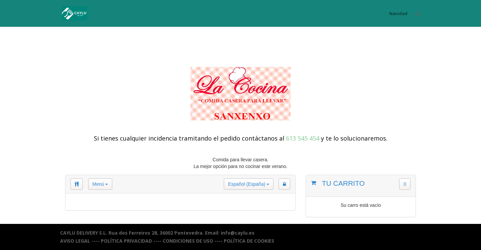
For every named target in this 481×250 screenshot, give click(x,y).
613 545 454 (302, 138)
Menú (100, 184)
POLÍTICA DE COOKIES (249, 241)
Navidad (398, 13)
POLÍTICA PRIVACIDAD (126, 241)
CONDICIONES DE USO (188, 241)
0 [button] (405, 184)
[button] (284, 184)
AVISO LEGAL (75, 241)
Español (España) (248, 184)
